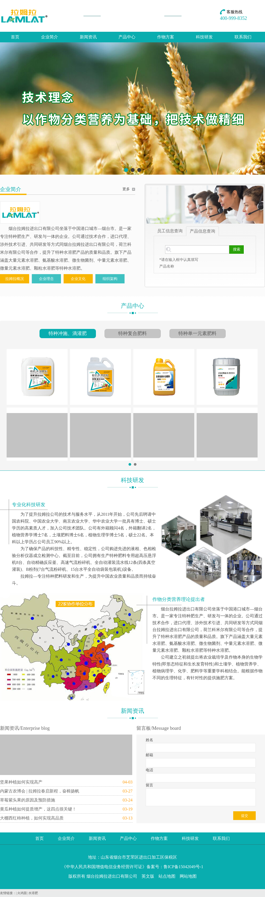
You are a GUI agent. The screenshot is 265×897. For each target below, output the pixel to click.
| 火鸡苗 (21, 893)
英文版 (148, 876)
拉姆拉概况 (14, 279)
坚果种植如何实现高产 (21, 782)
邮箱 (149, 755)
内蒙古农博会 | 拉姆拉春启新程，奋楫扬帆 (39, 791)
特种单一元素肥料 (197, 333)
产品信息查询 (202, 231)
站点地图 (166, 876)
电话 (149, 770)
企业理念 (46, 279)
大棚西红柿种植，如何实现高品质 (32, 818)
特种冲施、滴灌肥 (67, 333)
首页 (15, 37)
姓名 (149, 740)
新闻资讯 (88, 37)
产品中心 (126, 37)
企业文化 (78, 279)
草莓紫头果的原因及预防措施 (27, 800)
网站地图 (188, 876)
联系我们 (243, 37)
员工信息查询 (170, 231)
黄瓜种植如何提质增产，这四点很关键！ (38, 809)
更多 (126, 189)
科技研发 (204, 37)
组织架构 (110, 279)
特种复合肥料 (132, 333)
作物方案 (165, 37)
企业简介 (49, 37)
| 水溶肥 (32, 893)
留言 (149, 785)
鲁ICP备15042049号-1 (183, 866)
